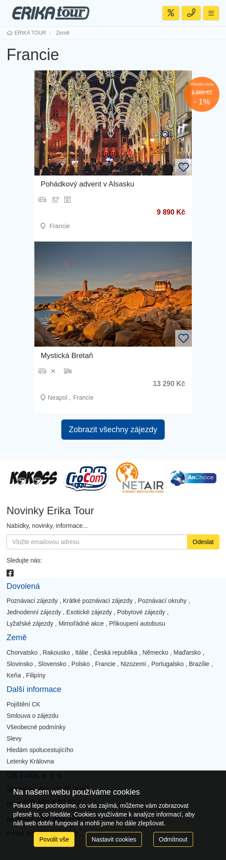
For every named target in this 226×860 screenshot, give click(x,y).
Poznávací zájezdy (32, 600)
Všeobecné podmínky (36, 727)
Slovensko (52, 663)
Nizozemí (133, 663)
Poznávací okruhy (162, 600)
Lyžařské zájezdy (30, 623)
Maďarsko (187, 652)
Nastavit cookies (114, 839)
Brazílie (199, 663)
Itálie (81, 652)
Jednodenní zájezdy (34, 612)
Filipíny (35, 675)
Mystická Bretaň (67, 355)
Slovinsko (20, 663)
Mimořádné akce (81, 623)
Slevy (14, 738)
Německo (155, 652)
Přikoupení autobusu (137, 623)
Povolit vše (54, 839)
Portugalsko (168, 663)
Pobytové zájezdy (141, 612)
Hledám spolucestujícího (40, 749)
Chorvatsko (22, 652)
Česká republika (115, 652)
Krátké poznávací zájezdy (98, 600)
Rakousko (56, 652)
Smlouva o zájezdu (32, 715)
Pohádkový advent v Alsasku (87, 184)
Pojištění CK (23, 704)
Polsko (80, 663)
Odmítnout (173, 839)
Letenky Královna (30, 761)
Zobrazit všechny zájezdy (113, 429)
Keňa (14, 675)
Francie (105, 663)
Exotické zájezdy (89, 612)
